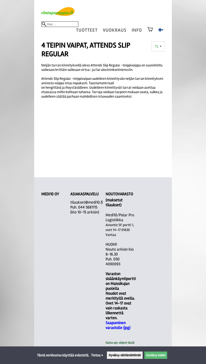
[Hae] (59, 24)
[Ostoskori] (150, 32)
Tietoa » (97, 355)
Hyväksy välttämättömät (125, 355)
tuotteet (87, 30)
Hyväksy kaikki (155, 355)
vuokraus (114, 30)
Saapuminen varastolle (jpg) (118, 325)
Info (137, 30)
